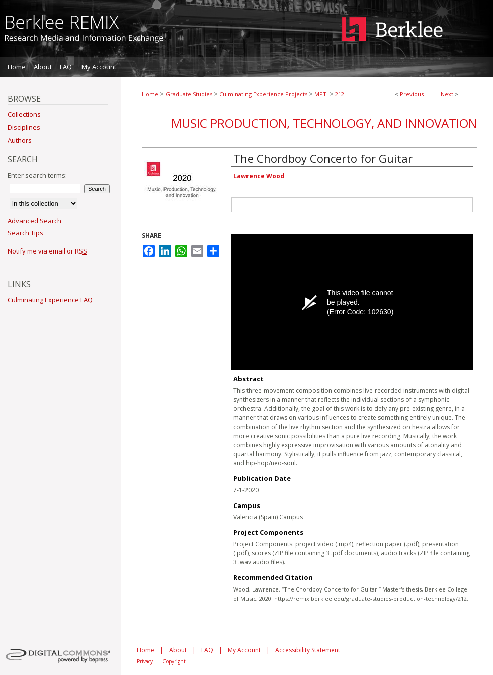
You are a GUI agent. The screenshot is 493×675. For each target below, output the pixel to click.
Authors (20, 140)
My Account (244, 650)
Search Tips (25, 232)
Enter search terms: (37, 175)
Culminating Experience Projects (263, 94)
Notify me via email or (47, 251)
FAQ (207, 650)
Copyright (174, 661)
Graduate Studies (189, 94)
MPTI (321, 94)
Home (150, 94)
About (178, 650)
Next (447, 94)
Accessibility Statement (307, 650)
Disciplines (24, 127)
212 (339, 94)
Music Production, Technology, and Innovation (324, 123)
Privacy (145, 661)
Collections (24, 114)
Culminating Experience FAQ (50, 299)
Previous (412, 94)
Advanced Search (34, 220)
